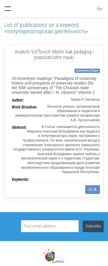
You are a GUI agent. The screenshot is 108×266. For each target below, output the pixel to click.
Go (92, 190)
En (100, 9)
